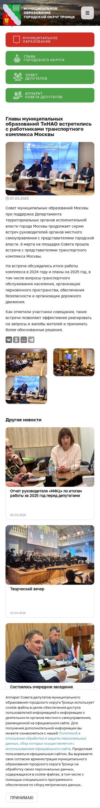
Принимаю (21, 798)
